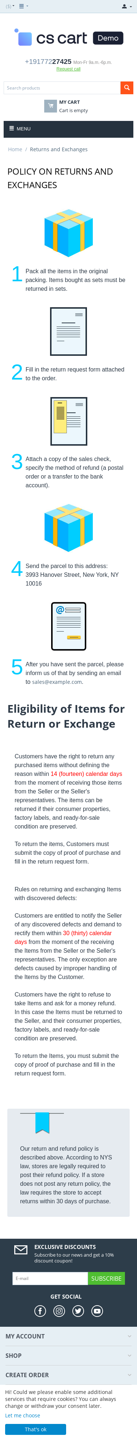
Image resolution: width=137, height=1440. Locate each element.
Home (15, 149)
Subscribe (106, 1279)
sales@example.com (57, 681)
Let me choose (22, 1415)
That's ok (35, 1429)
